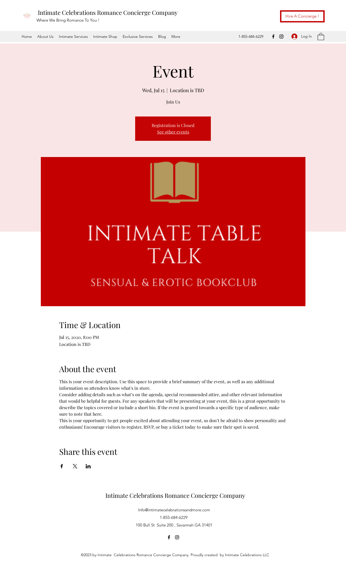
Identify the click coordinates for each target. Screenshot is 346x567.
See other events (173, 132)
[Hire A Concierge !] (302, 16)
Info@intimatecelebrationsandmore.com (174, 509)
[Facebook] (273, 36)
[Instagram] (281, 36)
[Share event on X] (75, 466)
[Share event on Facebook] (61, 466)
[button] (321, 36)
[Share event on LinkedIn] (88, 466)
